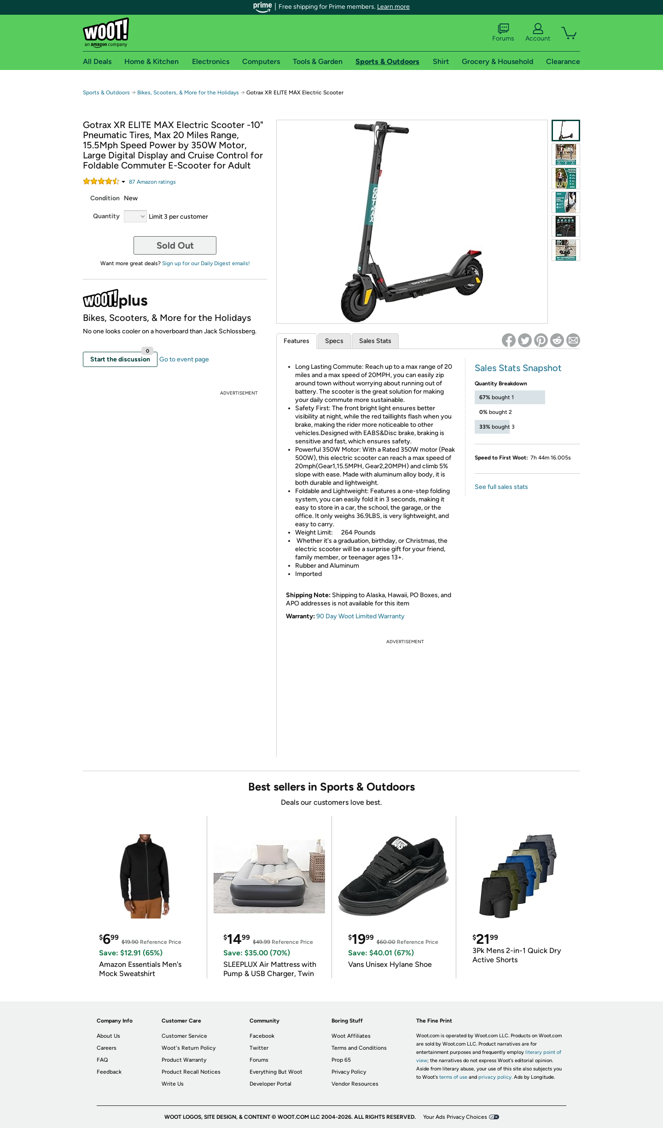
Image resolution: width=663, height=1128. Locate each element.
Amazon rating (152, 182)
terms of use (453, 1077)
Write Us (173, 1084)
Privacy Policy (349, 1072)
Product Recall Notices (191, 1072)
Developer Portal (270, 1084)
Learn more (393, 7)
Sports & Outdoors (106, 92)
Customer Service (184, 1036)
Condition (105, 198)
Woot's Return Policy (188, 1048)
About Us (108, 1036)
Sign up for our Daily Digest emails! (206, 263)
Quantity (106, 216)
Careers (106, 1048)
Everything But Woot (276, 1072)
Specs (334, 341)
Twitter (259, 1048)
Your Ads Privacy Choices (455, 1117)
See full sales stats (501, 487)
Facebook (262, 1036)
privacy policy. (495, 1077)
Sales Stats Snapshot (518, 367)
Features (296, 341)
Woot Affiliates (351, 1036)
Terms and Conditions (359, 1048)
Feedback (109, 1072)
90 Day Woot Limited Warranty (360, 616)
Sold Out (175, 245)
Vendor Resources (355, 1084)
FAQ (102, 1060)
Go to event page (184, 359)
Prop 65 (341, 1060)
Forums (503, 32)
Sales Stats (375, 341)
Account (537, 32)
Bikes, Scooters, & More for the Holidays (188, 92)
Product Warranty (184, 1060)
